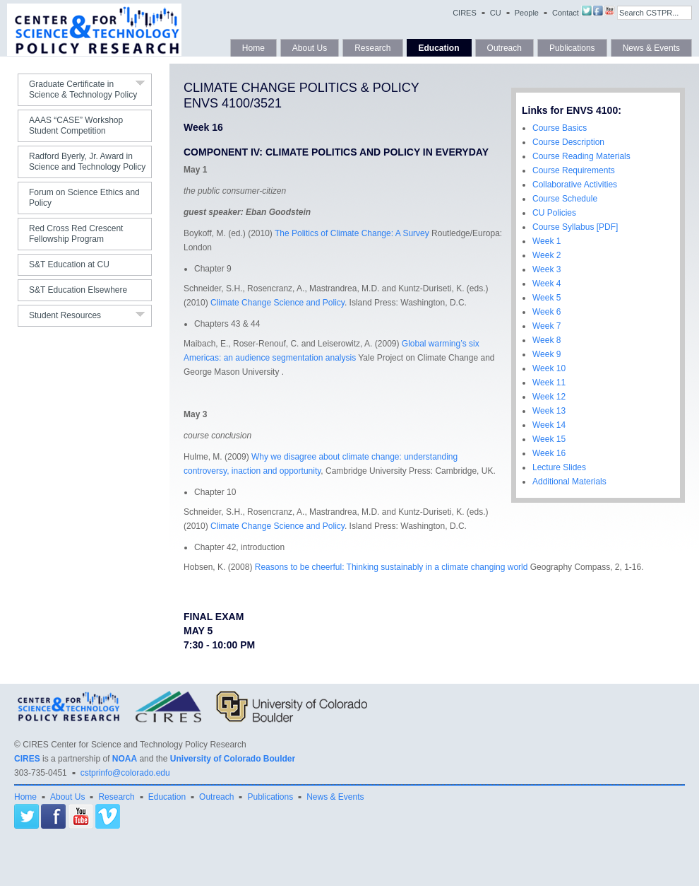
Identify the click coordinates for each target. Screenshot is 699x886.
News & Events (651, 48)
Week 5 (546, 298)
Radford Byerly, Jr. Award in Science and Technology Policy (87, 161)
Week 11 (549, 382)
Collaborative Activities (574, 185)
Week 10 (549, 368)
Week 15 (549, 439)
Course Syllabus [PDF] (575, 227)
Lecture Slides (559, 467)
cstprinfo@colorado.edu (125, 773)
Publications (572, 48)
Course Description (568, 142)
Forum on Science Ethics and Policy (84, 197)
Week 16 (549, 453)
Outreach (504, 48)
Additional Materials (569, 481)
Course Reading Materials (581, 156)
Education (439, 48)
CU (495, 12)
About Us (309, 48)
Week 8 (546, 340)
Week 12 (549, 397)
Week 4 (546, 283)
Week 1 (546, 241)
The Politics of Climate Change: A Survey (352, 233)
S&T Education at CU (69, 264)
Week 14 (549, 425)
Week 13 (549, 411)
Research (372, 48)
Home (253, 48)
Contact (565, 12)
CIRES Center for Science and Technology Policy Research (134, 745)
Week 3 (546, 269)
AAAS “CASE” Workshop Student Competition (76, 125)
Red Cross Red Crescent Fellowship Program (76, 233)
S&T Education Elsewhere (78, 290)
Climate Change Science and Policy (277, 303)
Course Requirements (573, 170)
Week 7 (546, 326)
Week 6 (546, 312)
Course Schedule (564, 199)
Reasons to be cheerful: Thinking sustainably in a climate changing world (391, 567)
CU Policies (554, 213)
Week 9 (546, 354)
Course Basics (559, 128)
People (527, 12)
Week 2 (546, 255)
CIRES (465, 12)
